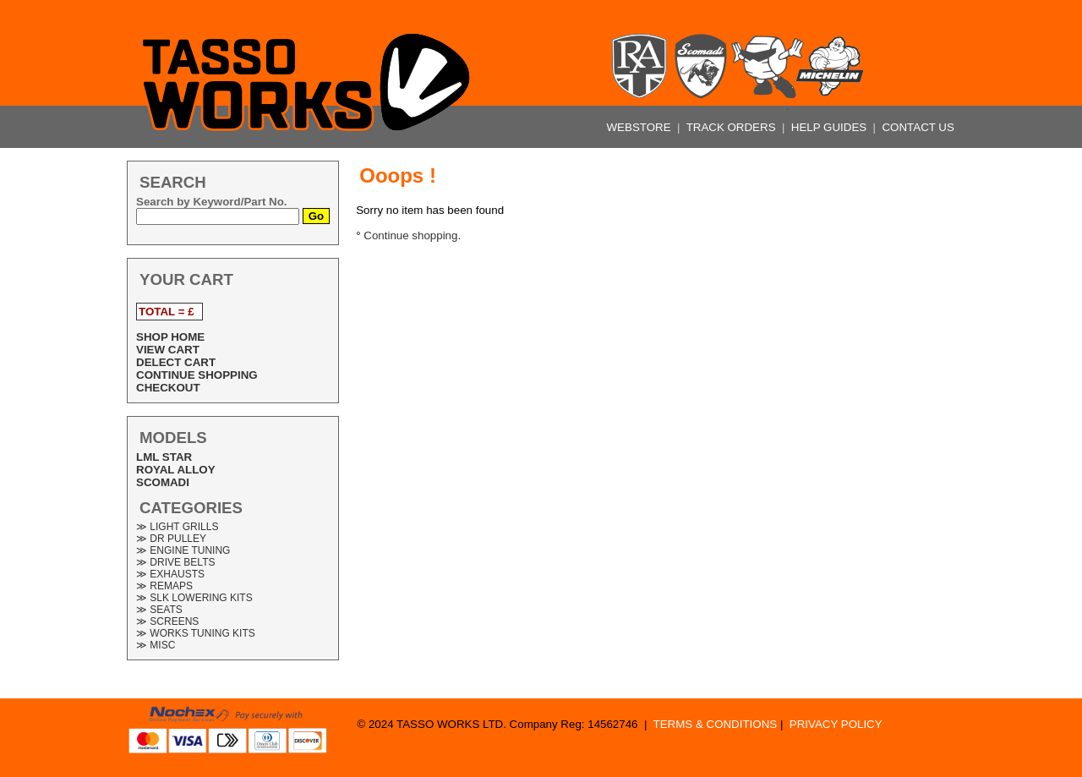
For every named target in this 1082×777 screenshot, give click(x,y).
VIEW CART (167, 349)
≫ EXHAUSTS (170, 574)
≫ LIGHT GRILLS (177, 527)
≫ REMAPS (164, 586)
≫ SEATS (159, 610)
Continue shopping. (412, 235)
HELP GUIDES (830, 127)
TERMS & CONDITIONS (715, 724)
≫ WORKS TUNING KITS (195, 633)
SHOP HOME (170, 337)
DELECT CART (176, 362)
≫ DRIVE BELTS (175, 562)
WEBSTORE (641, 127)
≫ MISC (155, 645)
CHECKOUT (168, 387)
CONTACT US (918, 127)
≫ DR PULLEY (171, 538)
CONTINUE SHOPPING (197, 375)
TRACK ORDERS (732, 127)
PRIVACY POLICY (836, 724)
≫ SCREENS (167, 621)
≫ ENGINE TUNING (183, 550)
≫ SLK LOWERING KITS (194, 598)
